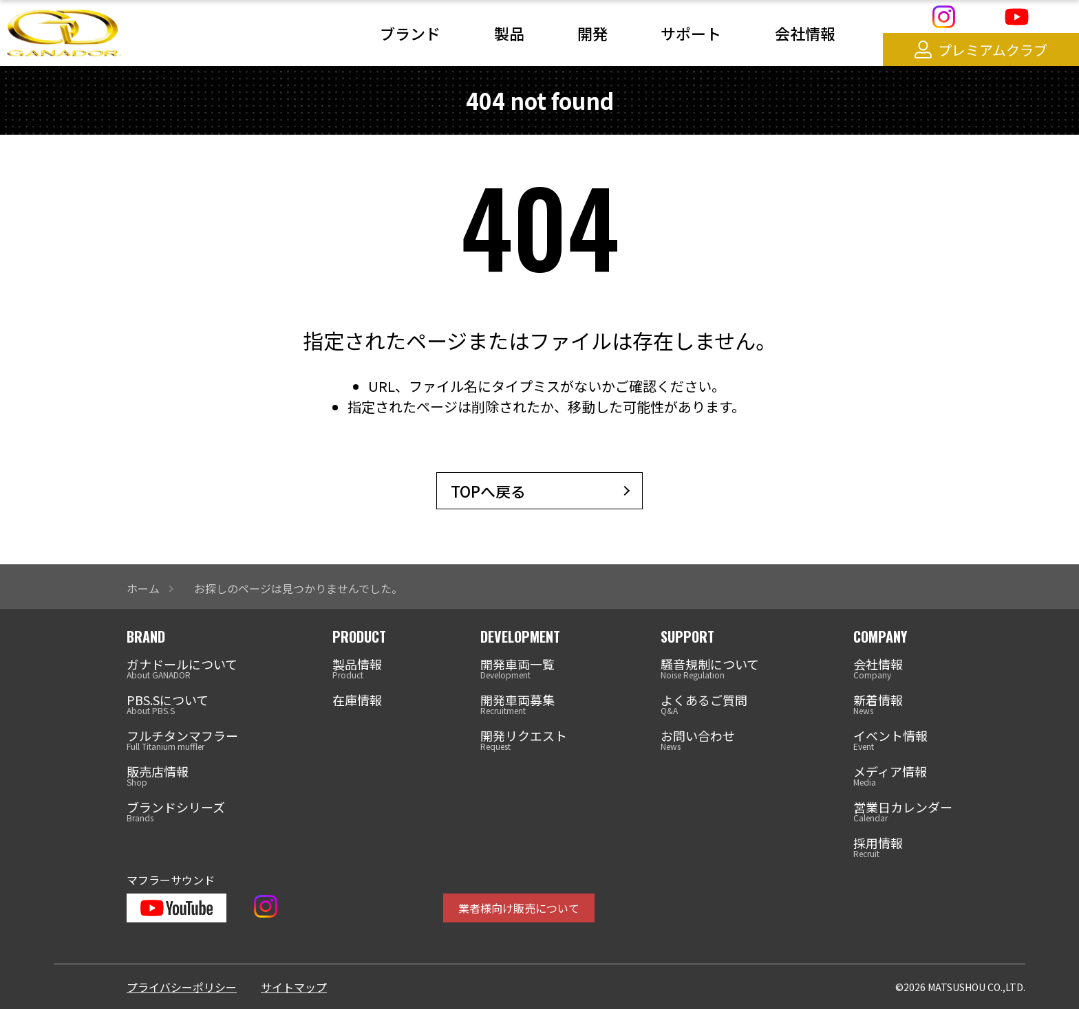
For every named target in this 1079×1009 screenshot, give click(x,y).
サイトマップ (294, 987)
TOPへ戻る (488, 491)
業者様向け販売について (518, 908)
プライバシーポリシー (182, 987)
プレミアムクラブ (981, 50)
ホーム (143, 588)
